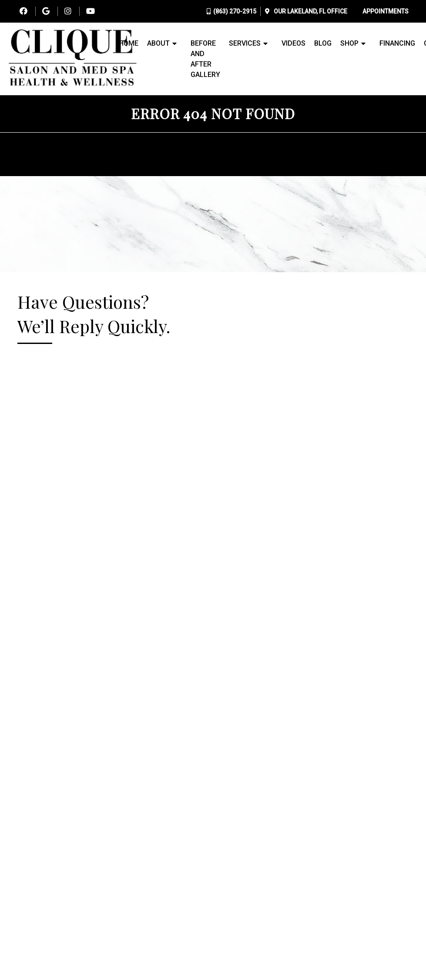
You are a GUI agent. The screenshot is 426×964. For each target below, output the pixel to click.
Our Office (309, 11)
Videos (293, 43)
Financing (397, 43)
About (158, 43)
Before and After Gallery (205, 59)
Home (128, 43)
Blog (323, 43)
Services (245, 43)
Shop (349, 43)
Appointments (385, 11)
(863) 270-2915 (234, 11)
